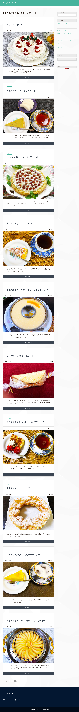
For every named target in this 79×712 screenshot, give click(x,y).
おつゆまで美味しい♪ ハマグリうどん (65, 33)
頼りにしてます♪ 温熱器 (62, 37)
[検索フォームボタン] (75, 15)
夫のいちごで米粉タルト (62, 26)
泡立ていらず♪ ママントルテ (20, 223)
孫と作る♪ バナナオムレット (20, 356)
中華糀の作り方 (60, 47)
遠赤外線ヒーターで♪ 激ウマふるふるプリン (27, 290)
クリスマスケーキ (15, 25)
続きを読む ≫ (28, 77)
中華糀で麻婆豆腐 (60, 43)
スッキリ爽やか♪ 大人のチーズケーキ (24, 555)
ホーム (74, 2)
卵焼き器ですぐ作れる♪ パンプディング (26, 422)
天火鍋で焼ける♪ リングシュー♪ (22, 488)
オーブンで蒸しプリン (61, 30)
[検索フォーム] (66, 15)
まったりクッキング (9, 3)
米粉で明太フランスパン (62, 23)
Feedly (18, 701)
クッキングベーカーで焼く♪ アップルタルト (27, 621)
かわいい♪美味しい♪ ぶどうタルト (23, 157)
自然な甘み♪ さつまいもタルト (21, 91)
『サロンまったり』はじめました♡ (64, 40)
